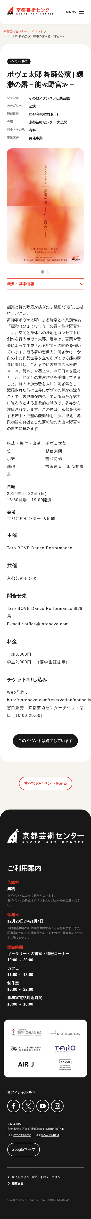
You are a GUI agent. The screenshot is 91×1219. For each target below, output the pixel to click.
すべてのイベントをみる (45, 783)
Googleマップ (24, 1149)
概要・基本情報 (20, 283)
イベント (37, 31)
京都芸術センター (30, 10)
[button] (42, 271)
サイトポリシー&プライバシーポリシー (37, 1176)
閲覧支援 (17, 1183)
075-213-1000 (22, 1135)
